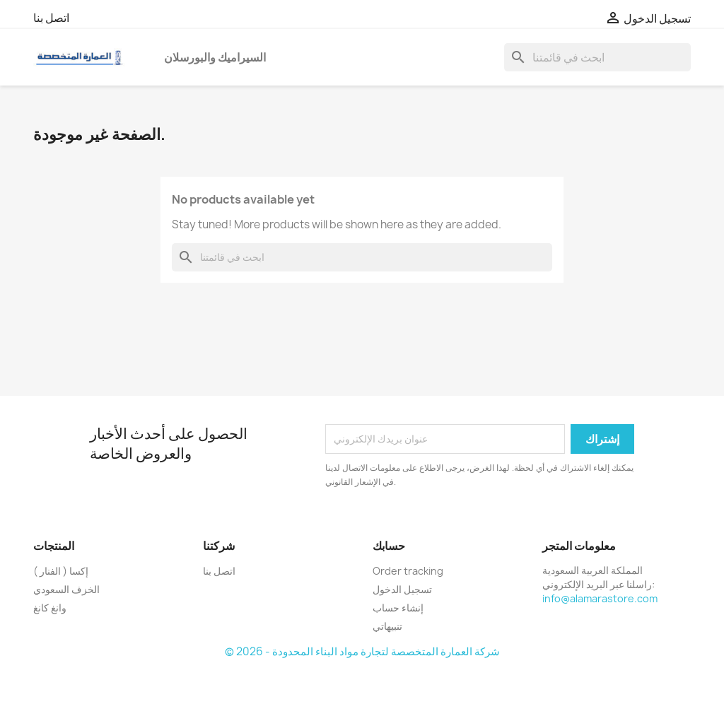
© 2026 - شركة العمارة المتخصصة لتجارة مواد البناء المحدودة (362, 651)
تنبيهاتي (387, 626)
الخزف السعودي (66, 589)
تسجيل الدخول (402, 589)
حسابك (389, 545)
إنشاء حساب (398, 607)
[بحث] (597, 57)
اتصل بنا (51, 17)
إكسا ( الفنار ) (60, 571)
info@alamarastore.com (600, 598)
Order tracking (408, 571)
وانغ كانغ (49, 607)
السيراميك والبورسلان (215, 57)
